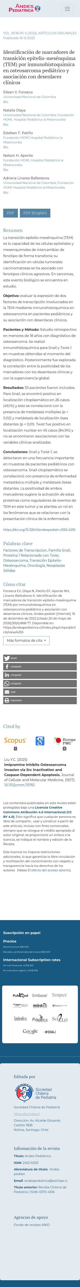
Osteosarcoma (15, 560)
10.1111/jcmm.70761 (19, 785)
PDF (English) (35, 213)
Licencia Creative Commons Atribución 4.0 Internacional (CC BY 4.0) (37, 812)
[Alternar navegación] (67, 9)
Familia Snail (59, 550)
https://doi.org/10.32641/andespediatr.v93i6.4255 (39, 530)
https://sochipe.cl (26, 1114)
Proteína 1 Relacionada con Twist (31, 555)
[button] (40, 658)
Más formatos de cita (25, 641)
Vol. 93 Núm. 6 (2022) (20, 33)
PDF (10, 213)
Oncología (36, 566)
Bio (5, 102)
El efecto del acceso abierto (49, 870)
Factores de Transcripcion (25, 550)
